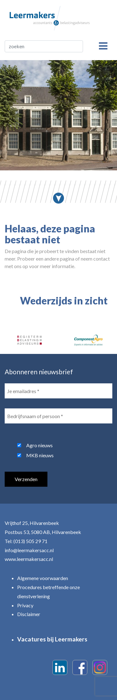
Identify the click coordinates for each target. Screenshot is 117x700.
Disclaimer (28, 614)
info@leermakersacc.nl (29, 550)
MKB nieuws (40, 455)
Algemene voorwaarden (42, 578)
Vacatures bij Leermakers (52, 639)
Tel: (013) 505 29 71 (26, 541)
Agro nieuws (39, 445)
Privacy (25, 605)
